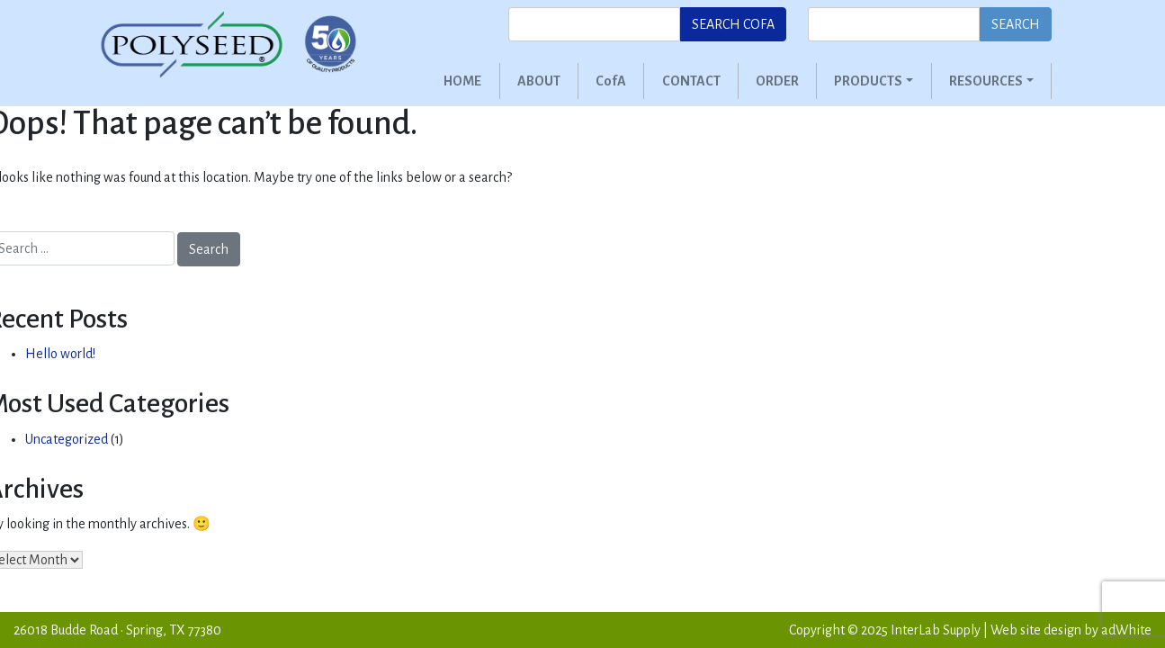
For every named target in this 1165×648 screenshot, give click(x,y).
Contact (691, 81)
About (538, 81)
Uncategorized (66, 439)
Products (868, 81)
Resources (986, 81)
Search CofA (733, 24)
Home (462, 81)
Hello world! (60, 353)
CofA (611, 81)
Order (777, 81)
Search (1015, 24)
